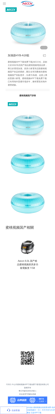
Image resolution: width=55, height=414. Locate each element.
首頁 (22, 291)
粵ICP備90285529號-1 (27, 391)
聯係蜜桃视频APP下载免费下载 (32, 335)
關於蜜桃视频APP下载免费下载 (27, 304)
